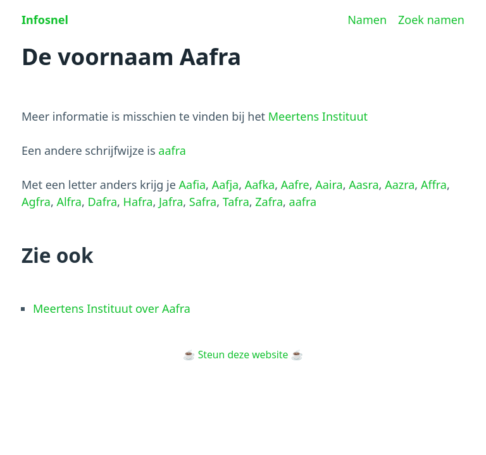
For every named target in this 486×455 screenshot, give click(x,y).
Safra (202, 201)
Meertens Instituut (318, 116)
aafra (172, 150)
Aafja (225, 184)
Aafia (192, 184)
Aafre (295, 184)
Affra (434, 184)
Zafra (269, 201)
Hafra (138, 201)
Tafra (236, 201)
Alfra (69, 201)
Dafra (102, 201)
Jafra (171, 201)
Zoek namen (431, 19)
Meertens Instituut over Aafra (111, 308)
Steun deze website (243, 354)
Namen (367, 19)
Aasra (363, 184)
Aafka (260, 184)
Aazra (399, 184)
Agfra (36, 201)
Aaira (328, 184)
